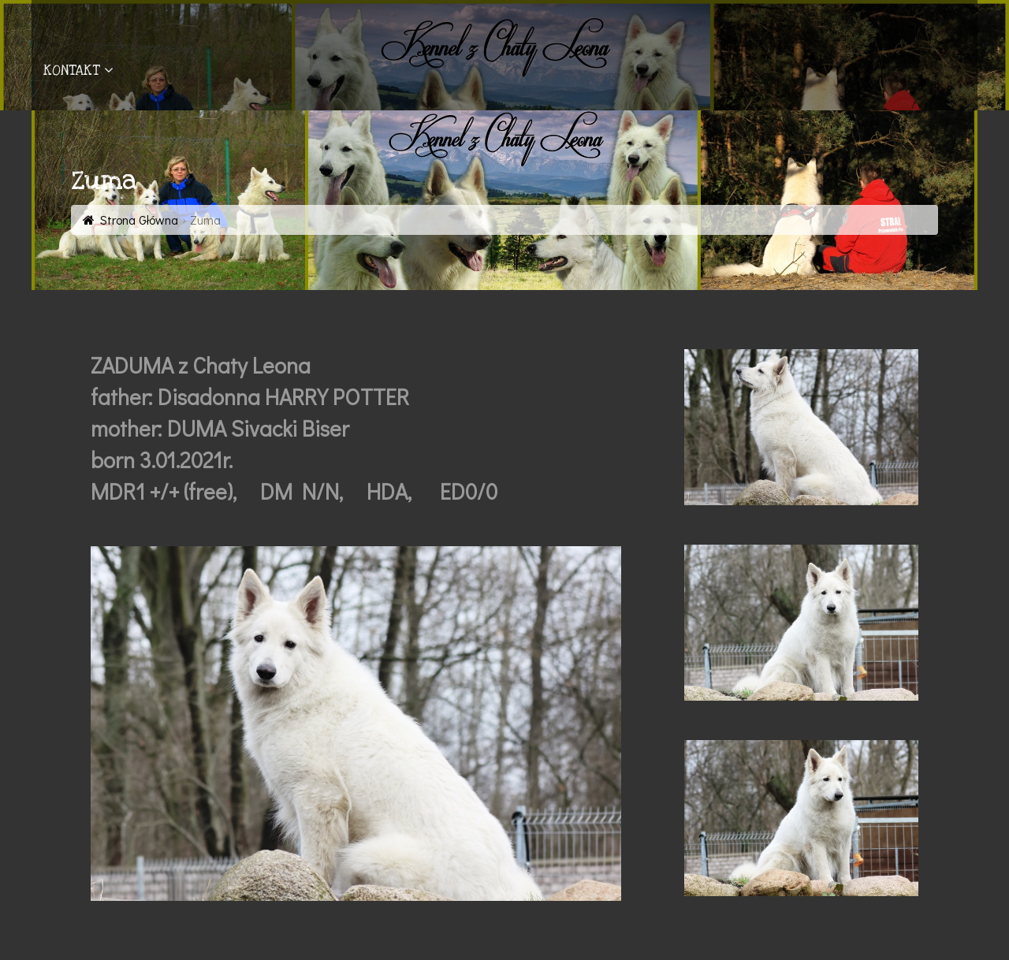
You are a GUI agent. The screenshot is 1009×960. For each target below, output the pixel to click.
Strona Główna (139, 219)
